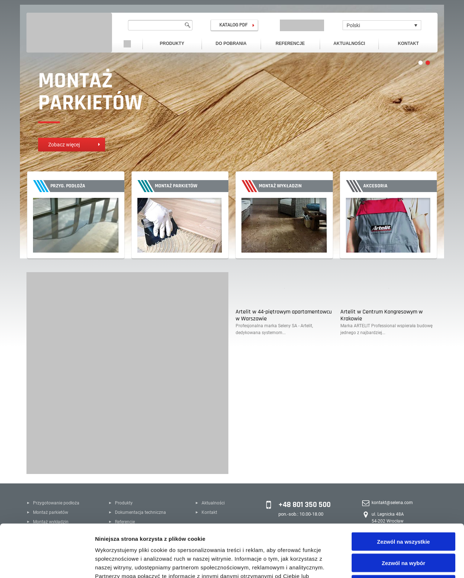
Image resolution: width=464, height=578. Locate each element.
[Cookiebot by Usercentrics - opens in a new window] (47, 563)
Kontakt (408, 43)
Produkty (172, 43)
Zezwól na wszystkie (403, 489)
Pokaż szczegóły (387, 564)
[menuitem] (382, 25)
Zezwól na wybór (403, 510)
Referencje (290, 43)
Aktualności (349, 43)
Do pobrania (231, 43)
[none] (382, 25)
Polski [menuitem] (353, 25)
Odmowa (403, 532)
